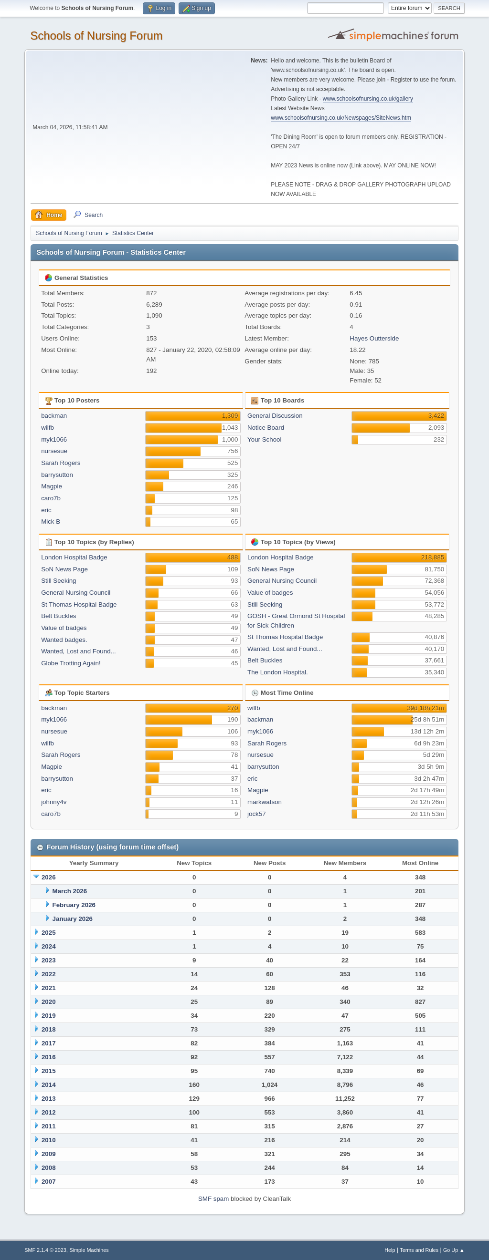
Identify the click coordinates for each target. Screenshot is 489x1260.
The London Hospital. (277, 672)
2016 (49, 1057)
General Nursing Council (75, 592)
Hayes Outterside (374, 338)
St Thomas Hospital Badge (79, 604)
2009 (49, 1153)
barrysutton (57, 474)
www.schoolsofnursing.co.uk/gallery (368, 98)
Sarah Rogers (60, 462)
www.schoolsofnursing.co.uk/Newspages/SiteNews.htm (341, 117)
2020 (49, 1001)
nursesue (54, 450)
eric (46, 510)
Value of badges (63, 627)
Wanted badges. (64, 639)
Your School (264, 439)
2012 (49, 1112)
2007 (49, 1181)
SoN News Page (64, 569)
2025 (49, 932)
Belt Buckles (58, 616)
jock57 (256, 813)
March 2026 (70, 891)
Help (389, 1250)
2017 (49, 1043)
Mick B (50, 521)
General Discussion (275, 415)
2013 (49, 1098)
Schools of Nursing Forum (96, 35)
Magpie (51, 486)
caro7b (51, 498)
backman (54, 415)
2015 (49, 1070)
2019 (49, 1015)
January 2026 (73, 918)
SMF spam (213, 1198)
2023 (49, 960)
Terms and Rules (419, 1250)
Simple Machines (89, 1250)
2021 (49, 987)
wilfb (47, 427)
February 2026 (74, 905)
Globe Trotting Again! (70, 663)
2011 (49, 1126)
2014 (49, 1084)
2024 (49, 946)
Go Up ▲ (454, 1250)
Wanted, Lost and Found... (78, 651)
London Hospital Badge (74, 557)
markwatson (264, 802)
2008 (49, 1167)
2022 (49, 974)
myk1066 (54, 439)
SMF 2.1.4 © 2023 (45, 1250)
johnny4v (53, 802)
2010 (49, 1140)
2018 (49, 1029)
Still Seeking (58, 580)
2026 (49, 877)
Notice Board (265, 427)
